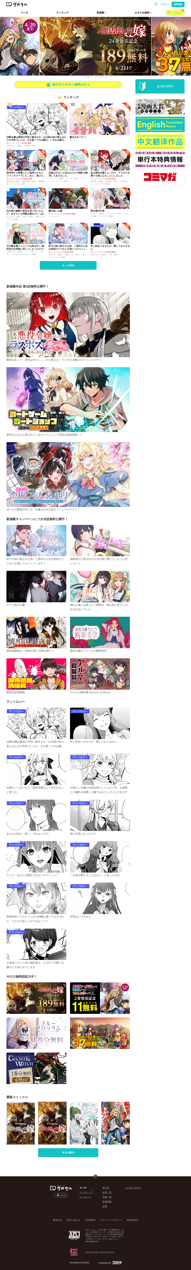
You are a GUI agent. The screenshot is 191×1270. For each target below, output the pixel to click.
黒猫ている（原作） (73, 255)
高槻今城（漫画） (14, 181)
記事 (104, 1206)
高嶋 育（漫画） (98, 181)
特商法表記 (132, 1220)
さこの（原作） (73, 178)
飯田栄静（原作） (30, 181)
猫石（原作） (29, 216)
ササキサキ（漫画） (57, 178)
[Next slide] (187, 46)
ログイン (165, 4)
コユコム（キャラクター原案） (24, 254)
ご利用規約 (90, 1220)
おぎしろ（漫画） (98, 214)
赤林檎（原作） (30, 146)
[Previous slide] (4, 46)
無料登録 (178, 4)
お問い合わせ (73, 1220)
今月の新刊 (68, 1152)
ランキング (85, 1197)
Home (61, 1195)
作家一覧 (107, 1197)
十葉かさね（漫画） (14, 252)
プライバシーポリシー (111, 1220)
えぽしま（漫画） (56, 255)
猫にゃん (73, 140)
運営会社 (57, 1220)
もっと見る (68, 265)
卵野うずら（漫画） (99, 255)
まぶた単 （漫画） (14, 216)
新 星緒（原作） (112, 181)
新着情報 (107, 1201)
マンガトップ (86, 1192)
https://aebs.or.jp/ (91, 1241)
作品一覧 (107, 1192)
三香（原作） (114, 255)
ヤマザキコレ (54, 216)
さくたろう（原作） (115, 214)
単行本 (105, 1187)
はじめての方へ (133, 1187)
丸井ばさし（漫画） (14, 146)
